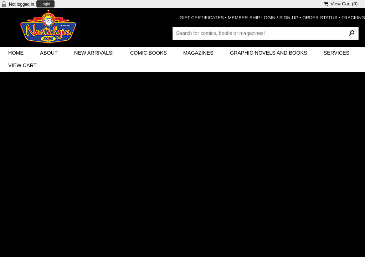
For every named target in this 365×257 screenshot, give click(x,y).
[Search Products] (265, 33)
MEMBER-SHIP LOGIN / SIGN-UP (263, 17)
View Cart (22, 65)
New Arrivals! (94, 53)
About (49, 53)
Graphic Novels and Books (268, 53)
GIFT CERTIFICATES (202, 17)
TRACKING (353, 17)
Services (337, 53)
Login (45, 4)
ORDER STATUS (319, 17)
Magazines (198, 53)
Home (16, 53)
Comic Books (148, 53)
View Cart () (341, 3)
